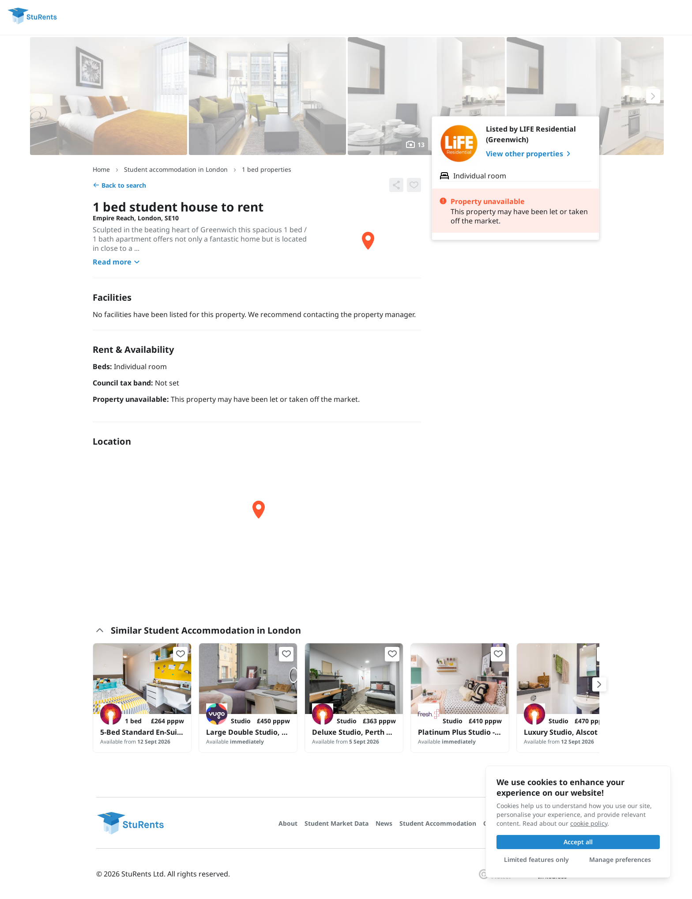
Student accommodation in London (176, 169)
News (384, 823)
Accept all (578, 842)
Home (101, 169)
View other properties (530, 153)
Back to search (119, 185)
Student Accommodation (437, 823)
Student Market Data (337, 823)
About (287, 823)
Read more (117, 262)
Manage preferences (620, 859)
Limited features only (536, 859)
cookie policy (588, 823)
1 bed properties (266, 169)
